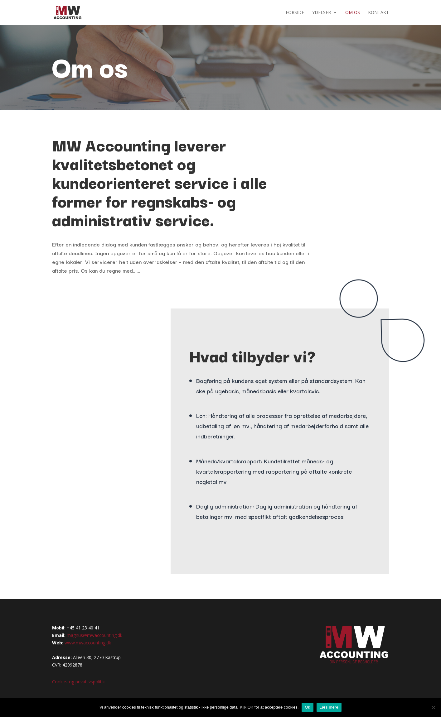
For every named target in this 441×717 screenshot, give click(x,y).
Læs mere (329, 707)
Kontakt (378, 12)
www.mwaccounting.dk (88, 643)
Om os (352, 12)
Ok (307, 707)
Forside (295, 12)
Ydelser (321, 12)
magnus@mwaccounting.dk (94, 635)
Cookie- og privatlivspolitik (78, 682)
